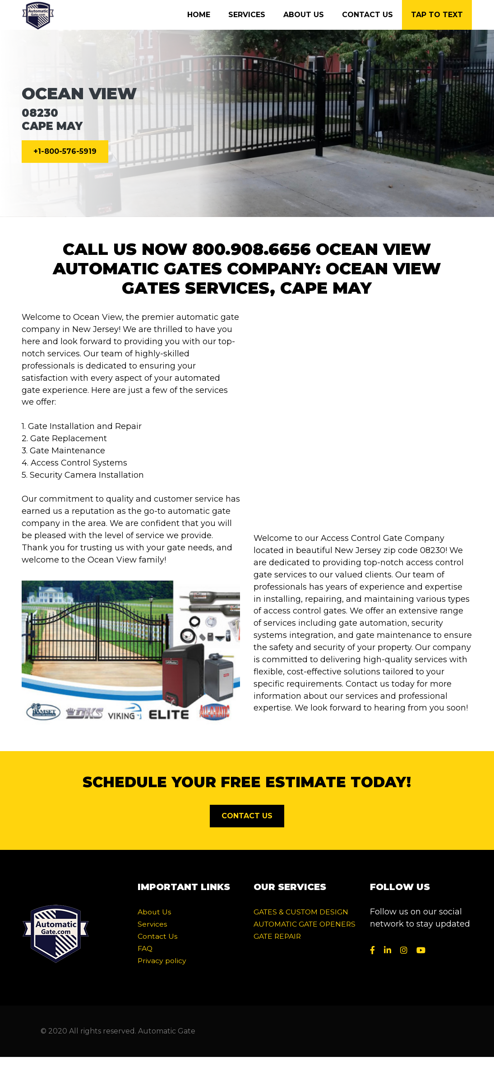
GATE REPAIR (277, 936)
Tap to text (437, 14)
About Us (303, 14)
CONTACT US (247, 816)
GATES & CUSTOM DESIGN (301, 912)
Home (198, 14)
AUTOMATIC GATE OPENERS (304, 924)
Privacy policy (162, 960)
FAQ (145, 948)
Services (246, 14)
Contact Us (367, 14)
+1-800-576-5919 (65, 151)
